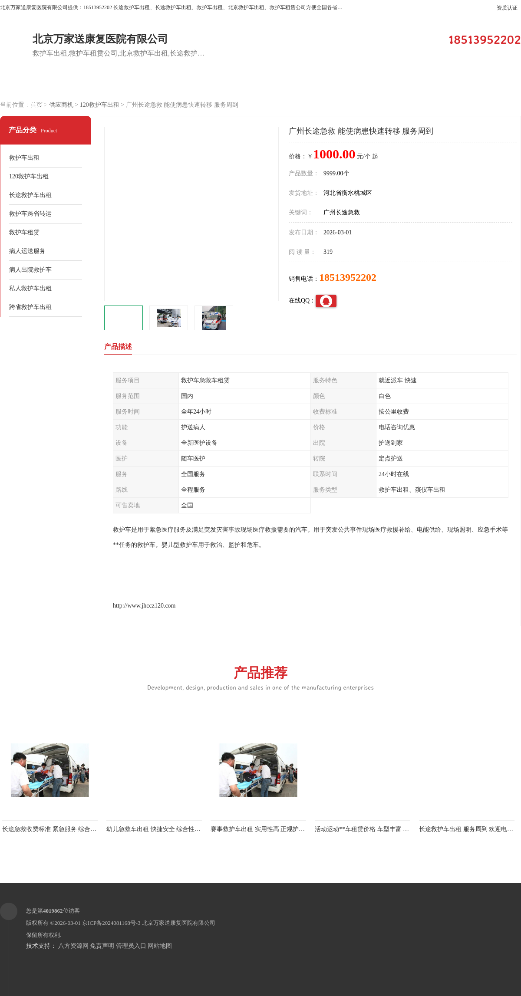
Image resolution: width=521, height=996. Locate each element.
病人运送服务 (27, 251)
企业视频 (184, 83)
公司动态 (406, 83)
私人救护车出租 (30, 288)
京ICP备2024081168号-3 (111, 923)
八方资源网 (73, 946)
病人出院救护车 (30, 269)
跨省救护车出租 (30, 307)
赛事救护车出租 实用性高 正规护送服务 (264, 829)
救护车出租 (24, 157)
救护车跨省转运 (30, 213)
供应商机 (111, 83)
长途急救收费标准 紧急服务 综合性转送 (55, 829)
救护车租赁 (24, 232)
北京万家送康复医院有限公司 (178, 923)
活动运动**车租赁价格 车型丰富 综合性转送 (374, 829)
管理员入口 (131, 946)
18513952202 (347, 277)
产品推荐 (260, 677)
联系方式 (37, 104)
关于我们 (332, 83)
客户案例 (258, 83)
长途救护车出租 (30, 195)
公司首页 (37, 83)
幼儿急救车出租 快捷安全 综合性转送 (156, 829)
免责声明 (102, 946)
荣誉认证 (480, 83)
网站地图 (160, 946)
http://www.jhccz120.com (144, 605)
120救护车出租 (99, 105)
